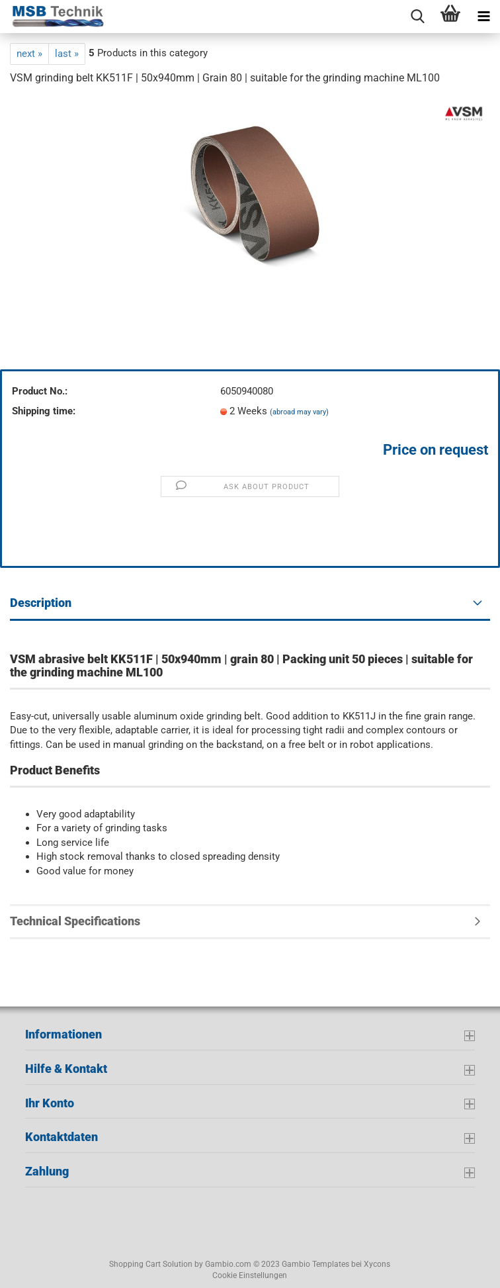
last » (67, 54)
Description (40, 603)
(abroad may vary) (299, 412)
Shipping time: (43, 411)
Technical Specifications (75, 921)
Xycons (377, 1264)
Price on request (435, 449)
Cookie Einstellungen (249, 1275)
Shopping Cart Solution (150, 1264)
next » (29, 54)
